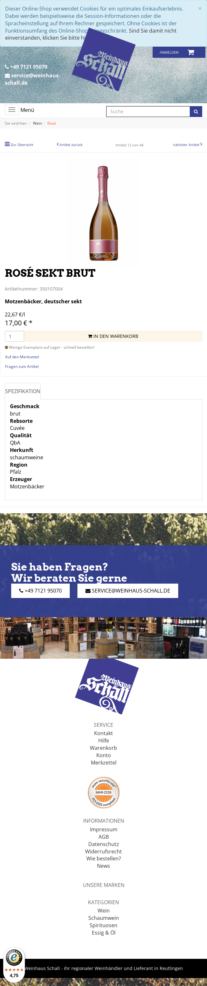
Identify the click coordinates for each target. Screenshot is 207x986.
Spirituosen (103, 925)
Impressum (103, 829)
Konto (103, 755)
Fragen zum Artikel (22, 366)
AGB (104, 836)
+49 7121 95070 (26, 66)
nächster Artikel (186, 144)
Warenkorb (103, 747)
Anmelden (169, 52)
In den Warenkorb (113, 336)
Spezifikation (22, 391)
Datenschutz (103, 844)
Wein (104, 910)
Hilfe (103, 740)
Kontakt (103, 733)
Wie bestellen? (103, 858)
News (103, 865)
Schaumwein (103, 917)
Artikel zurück (71, 144)
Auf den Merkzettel (22, 357)
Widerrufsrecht (103, 851)
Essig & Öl (103, 932)
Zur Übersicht (22, 144)
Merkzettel (103, 762)
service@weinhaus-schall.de (32, 79)
